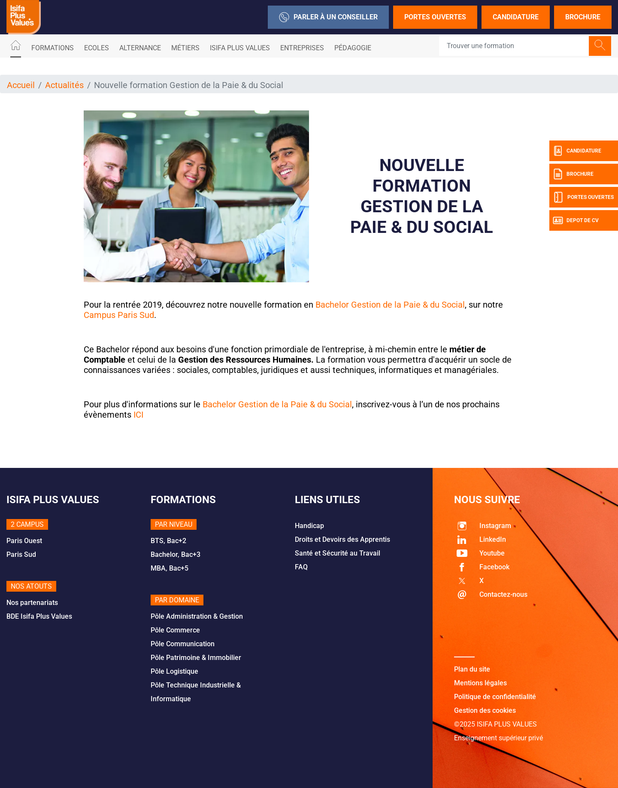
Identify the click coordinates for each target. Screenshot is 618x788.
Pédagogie (352, 48)
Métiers (185, 48)
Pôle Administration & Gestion (197, 616)
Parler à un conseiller (328, 17)
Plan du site (472, 669)
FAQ (301, 567)
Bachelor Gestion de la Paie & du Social (277, 404)
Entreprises (302, 48)
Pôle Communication (183, 644)
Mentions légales (480, 683)
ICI (138, 414)
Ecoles (96, 48)
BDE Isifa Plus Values (39, 616)
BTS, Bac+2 (168, 541)
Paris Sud (21, 554)
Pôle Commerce (175, 630)
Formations (52, 48)
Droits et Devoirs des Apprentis (342, 539)
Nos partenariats (32, 603)
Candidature (516, 17)
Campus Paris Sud (119, 315)
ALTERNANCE (140, 48)
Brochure (582, 17)
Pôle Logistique (174, 671)
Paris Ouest (24, 541)
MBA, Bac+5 (169, 568)
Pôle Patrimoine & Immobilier (196, 658)
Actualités (64, 85)
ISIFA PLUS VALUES (240, 48)
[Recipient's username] (514, 46)
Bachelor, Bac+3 (175, 554)
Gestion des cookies (485, 710)
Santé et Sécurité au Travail (337, 553)
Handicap (309, 526)
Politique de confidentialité (495, 697)
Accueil (21, 85)
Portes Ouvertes (435, 17)
